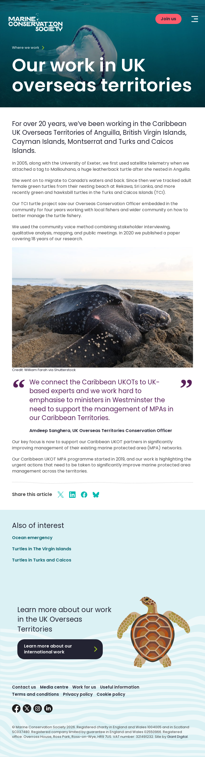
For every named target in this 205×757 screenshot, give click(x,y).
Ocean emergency (32, 538)
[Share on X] (60, 494)
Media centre (54, 687)
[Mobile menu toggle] (195, 19)
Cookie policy (111, 694)
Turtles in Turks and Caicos (41, 560)
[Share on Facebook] (84, 494)
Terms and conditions (35, 694)
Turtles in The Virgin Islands (41, 549)
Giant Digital (177, 736)
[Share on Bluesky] (96, 495)
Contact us (24, 687)
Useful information (119, 687)
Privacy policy (78, 694)
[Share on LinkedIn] (72, 494)
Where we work (25, 47)
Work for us (84, 687)
